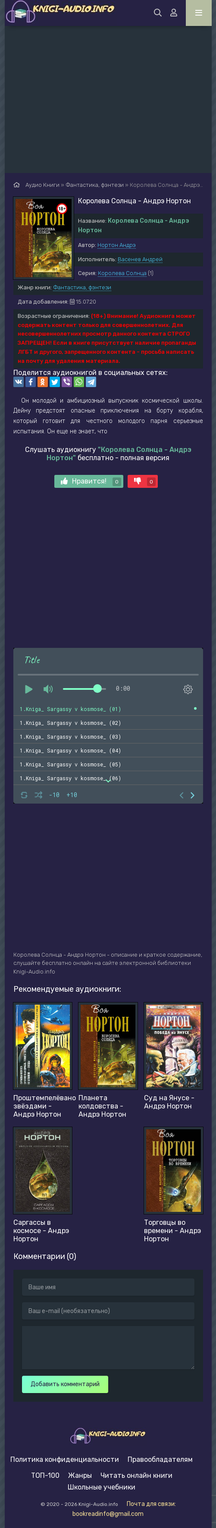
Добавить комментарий (65, 1384)
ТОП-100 (45, 1475)
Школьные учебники (101, 1487)
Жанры (80, 1475)
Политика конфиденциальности (64, 1459)
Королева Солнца (122, 273)
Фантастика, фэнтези (82, 287)
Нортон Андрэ (116, 245)
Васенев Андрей (140, 259)
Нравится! (91, 481)
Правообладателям (160, 1459)
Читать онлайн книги (136, 1475)
